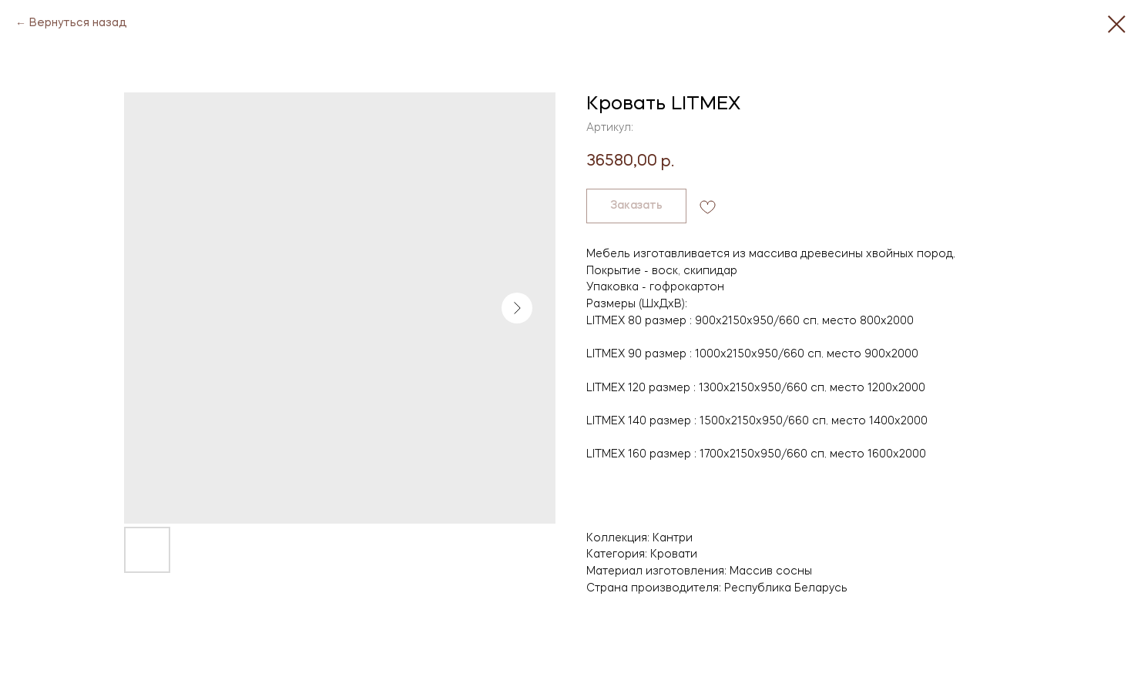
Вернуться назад (78, 23)
